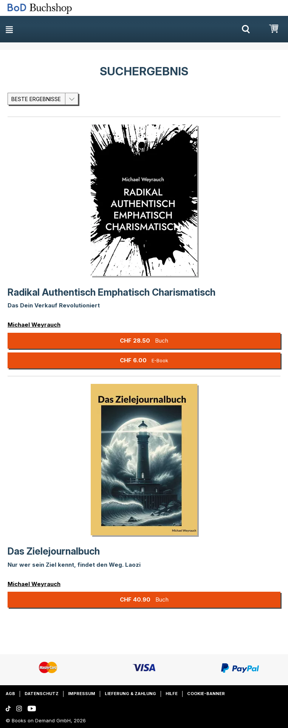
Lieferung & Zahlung (130, 693)
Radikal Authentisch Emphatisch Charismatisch (111, 292)
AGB (10, 693)
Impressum (81, 693)
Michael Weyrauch (34, 324)
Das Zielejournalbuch (54, 551)
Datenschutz (42, 693)
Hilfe (172, 693)
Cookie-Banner (206, 693)
